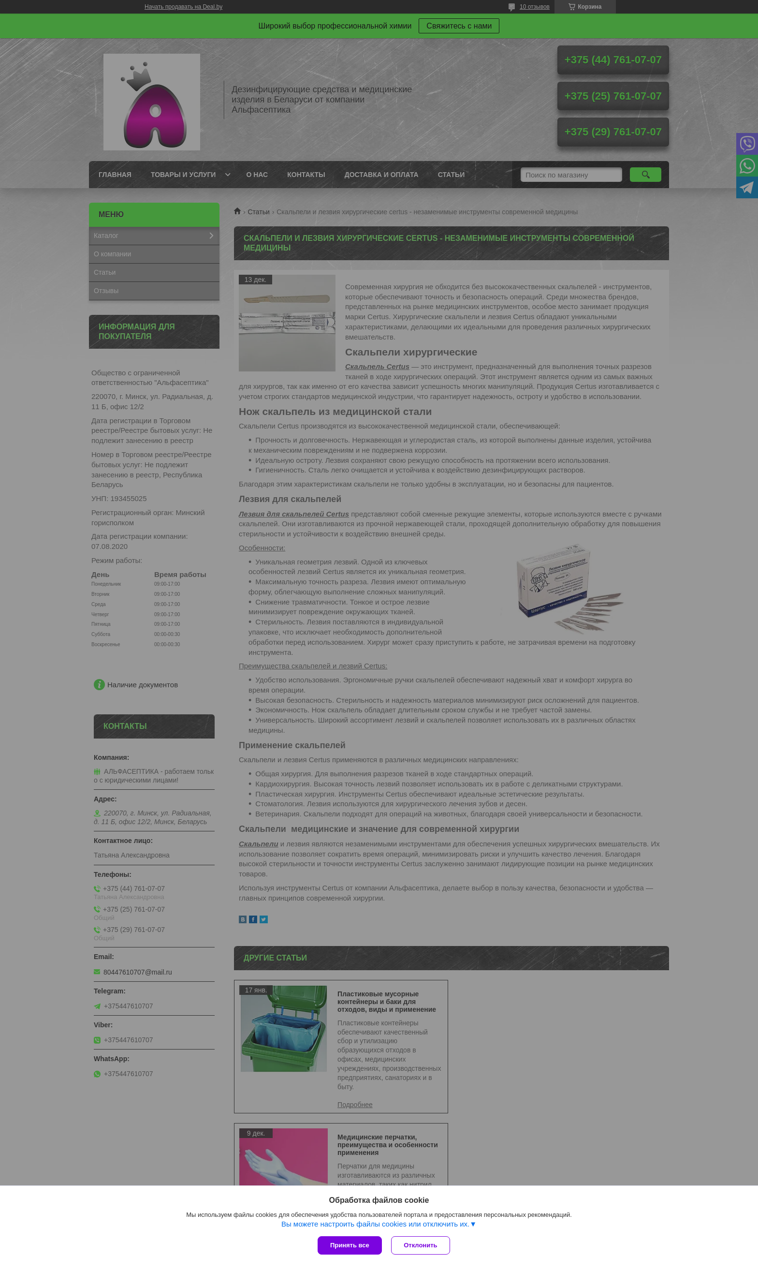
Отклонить (420, 1245)
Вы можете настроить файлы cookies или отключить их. (375, 1224)
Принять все (349, 1245)
